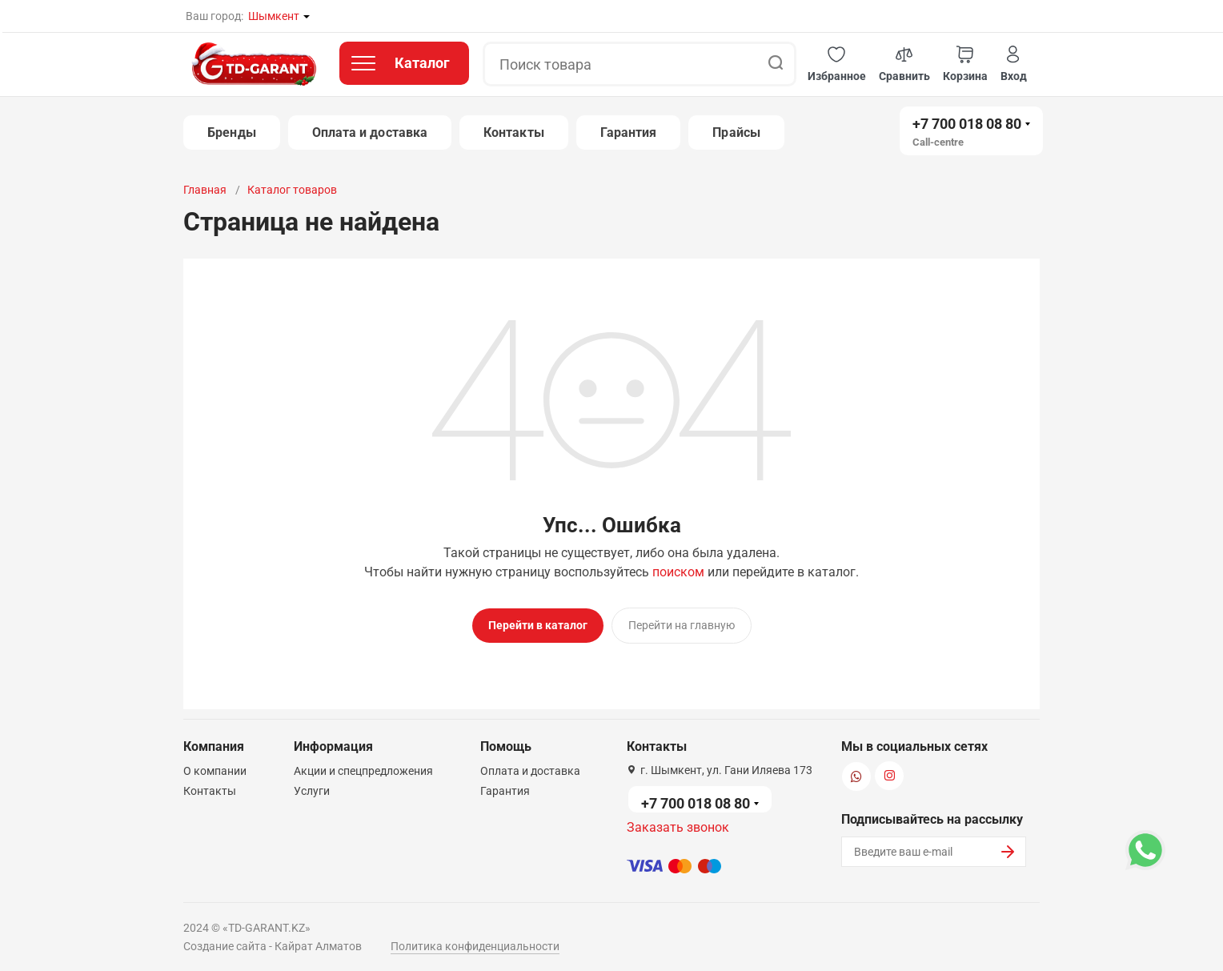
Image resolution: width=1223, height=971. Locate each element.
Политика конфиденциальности (475, 941)
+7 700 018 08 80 (966, 123)
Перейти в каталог (537, 625)
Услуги (312, 786)
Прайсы (736, 132)
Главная (205, 189)
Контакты (513, 132)
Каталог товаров (292, 189)
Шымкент (273, 16)
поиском (678, 572)
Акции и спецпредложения (363, 766)
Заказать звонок (678, 822)
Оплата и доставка (369, 132)
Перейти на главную (681, 625)
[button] (837, 64)
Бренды (231, 132)
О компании (215, 766)
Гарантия (628, 132)
